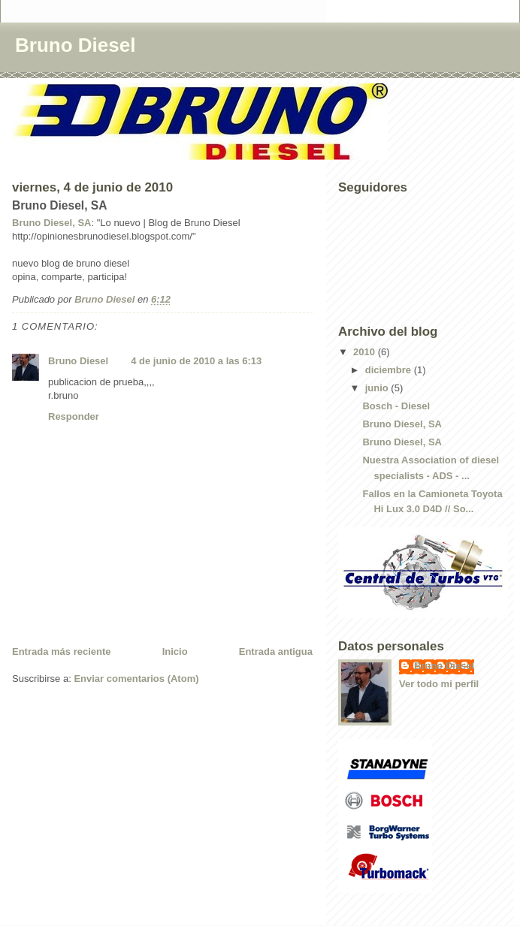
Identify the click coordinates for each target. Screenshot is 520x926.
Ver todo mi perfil (439, 683)
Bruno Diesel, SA (51, 222)
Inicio (175, 651)
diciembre (389, 370)
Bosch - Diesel (396, 406)
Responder (73, 416)
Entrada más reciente (61, 651)
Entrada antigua (276, 651)
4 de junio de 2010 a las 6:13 (196, 360)
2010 (365, 351)
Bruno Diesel (75, 45)
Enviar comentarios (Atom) (136, 678)
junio (378, 388)
